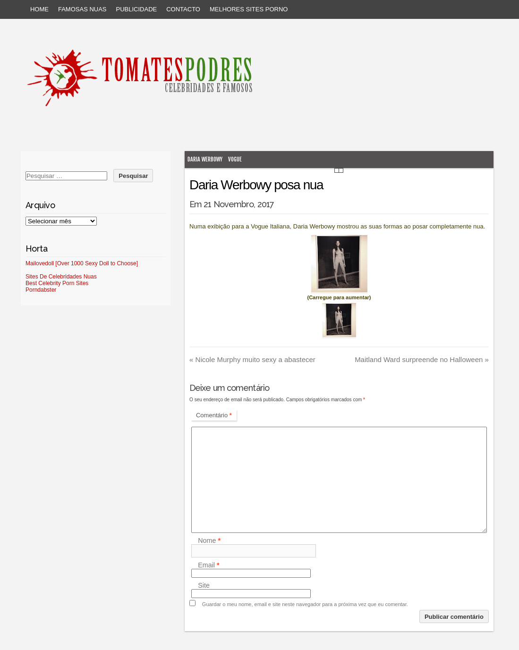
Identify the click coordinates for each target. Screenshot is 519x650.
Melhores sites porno (249, 9)
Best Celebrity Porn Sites (57, 283)
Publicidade (136, 9)
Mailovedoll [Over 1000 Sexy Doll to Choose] (82, 263)
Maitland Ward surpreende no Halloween (422, 359)
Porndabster (41, 290)
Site (204, 585)
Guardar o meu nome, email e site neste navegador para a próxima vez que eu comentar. (305, 604)
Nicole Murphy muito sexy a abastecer (252, 359)
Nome (209, 540)
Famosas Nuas (82, 9)
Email (208, 565)
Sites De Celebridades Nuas (61, 276)
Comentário (214, 415)
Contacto (183, 9)
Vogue (235, 159)
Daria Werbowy (204, 159)
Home (39, 9)
